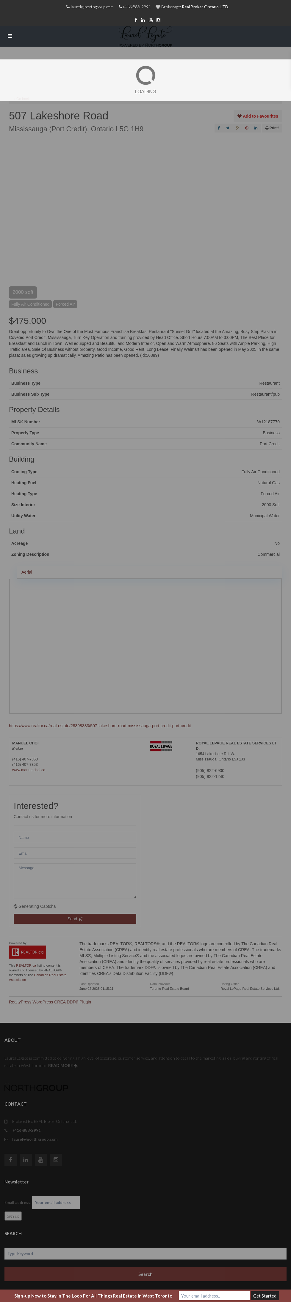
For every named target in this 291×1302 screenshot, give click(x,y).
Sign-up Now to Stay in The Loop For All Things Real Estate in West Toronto (93, 1295)
